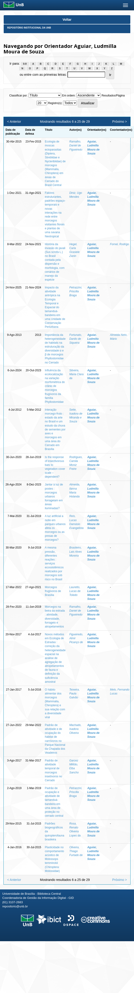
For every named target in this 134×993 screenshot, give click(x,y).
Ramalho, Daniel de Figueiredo (75, 145)
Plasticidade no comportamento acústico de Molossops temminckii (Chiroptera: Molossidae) (54, 859)
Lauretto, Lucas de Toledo (75, 591)
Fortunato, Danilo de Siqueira (75, 338)
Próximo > (119, 121)
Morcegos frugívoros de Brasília (53, 591)
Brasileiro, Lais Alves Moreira (75, 551)
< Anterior (14, 121)
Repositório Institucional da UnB (29, 27)
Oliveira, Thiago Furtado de (76, 851)
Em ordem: (69, 95)
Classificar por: (18, 95)
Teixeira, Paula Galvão (74, 693)
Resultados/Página (113, 95)
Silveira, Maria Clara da (76, 374)
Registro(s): (55, 103)
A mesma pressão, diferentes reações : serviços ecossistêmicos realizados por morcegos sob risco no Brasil (54, 563)
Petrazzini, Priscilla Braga (75, 291)
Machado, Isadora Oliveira (75, 729)
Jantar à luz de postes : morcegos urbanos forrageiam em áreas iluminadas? (54, 496)
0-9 (24, 63)
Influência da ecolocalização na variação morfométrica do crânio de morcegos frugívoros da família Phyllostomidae (55, 386)
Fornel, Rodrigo (119, 244)
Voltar (67, 19)
